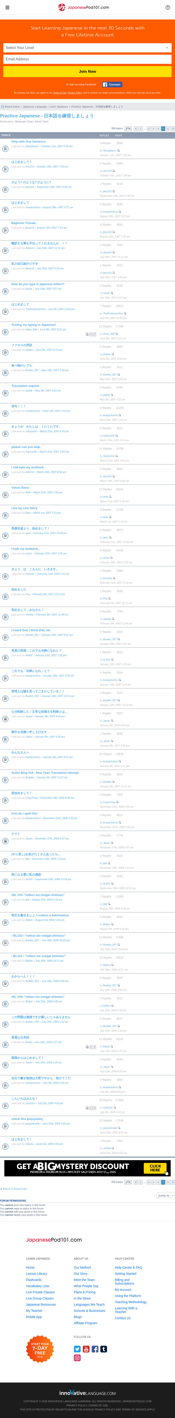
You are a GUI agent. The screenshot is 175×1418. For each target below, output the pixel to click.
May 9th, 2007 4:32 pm (48, 390)
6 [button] (158, 128)
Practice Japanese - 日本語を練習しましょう (97, 106)
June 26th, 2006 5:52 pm (56, 1123)
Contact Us (123, 1318)
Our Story (81, 1273)
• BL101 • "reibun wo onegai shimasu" (38, 956)
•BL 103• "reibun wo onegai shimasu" (38, 895)
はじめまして (20, 202)
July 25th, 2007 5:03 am (50, 268)
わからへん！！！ (23, 976)
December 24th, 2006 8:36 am (57, 797)
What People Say (86, 1286)
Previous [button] (136, 128)
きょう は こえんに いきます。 (35, 569)
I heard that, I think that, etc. (31, 630)
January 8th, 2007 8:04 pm (50, 716)
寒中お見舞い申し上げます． (30, 732)
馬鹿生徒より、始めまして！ (30, 528)
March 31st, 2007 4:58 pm (54, 451)
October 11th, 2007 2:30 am (57, 146)
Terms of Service (134, 1409)
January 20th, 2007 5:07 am (57, 635)
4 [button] (148, 128)
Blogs (78, 1317)
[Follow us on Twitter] (77, 1349)
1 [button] (141, 128)
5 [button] (153, 128)
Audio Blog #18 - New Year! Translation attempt (45, 772)
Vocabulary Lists (37, 1286)
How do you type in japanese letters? (37, 284)
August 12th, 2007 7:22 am (52, 227)
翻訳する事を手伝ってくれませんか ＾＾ (39, 243)
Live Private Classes (40, 1292)
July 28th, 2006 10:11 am (50, 960)
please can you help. (26, 447)
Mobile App (34, 1317)
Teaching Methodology (131, 1302)
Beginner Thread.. (24, 223)
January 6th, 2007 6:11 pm (58, 757)
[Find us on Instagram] (77, 1357)
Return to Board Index (15, 1188)
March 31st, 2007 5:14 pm (54, 431)
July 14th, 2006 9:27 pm (48, 1042)
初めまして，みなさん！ (27, 610)
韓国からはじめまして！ (27, 1057)
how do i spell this (24, 813)
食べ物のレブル (21, 365)
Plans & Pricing (84, 1292)
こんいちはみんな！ (24, 1098)
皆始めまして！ (21, 793)
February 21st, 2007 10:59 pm (50, 533)
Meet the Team (84, 1280)
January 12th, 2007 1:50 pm (51, 655)
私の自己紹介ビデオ (24, 263)
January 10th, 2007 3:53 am (58, 675)
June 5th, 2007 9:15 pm (49, 349)
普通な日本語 (20, 1037)
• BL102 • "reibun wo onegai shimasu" (38, 935)
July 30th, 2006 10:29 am (56, 940)
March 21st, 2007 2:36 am (48, 492)
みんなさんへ (20, 752)
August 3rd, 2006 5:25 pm (50, 920)
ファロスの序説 (21, 345)
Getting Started (125, 1273)
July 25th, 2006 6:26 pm (49, 1001)
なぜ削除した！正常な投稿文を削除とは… (39, 711)
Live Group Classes (40, 1298)
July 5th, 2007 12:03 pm (61, 309)
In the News (82, 1298)
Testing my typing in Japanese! (33, 324)
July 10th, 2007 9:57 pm (48, 288)
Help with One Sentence (28, 141)
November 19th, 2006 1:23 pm (49, 858)
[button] (168, 7)
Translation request (25, 386)
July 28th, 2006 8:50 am (55, 981)
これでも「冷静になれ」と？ (30, 671)
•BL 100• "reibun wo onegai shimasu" (38, 996)
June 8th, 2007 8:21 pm (53, 329)
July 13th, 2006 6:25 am (48, 1062)
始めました (18, 589)
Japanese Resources (41, 1304)
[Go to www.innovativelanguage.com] (87, 1392)
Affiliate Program (85, 1323)
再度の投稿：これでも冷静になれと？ (36, 650)
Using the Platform (128, 1296)
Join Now (87, 71)
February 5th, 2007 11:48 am (52, 614)
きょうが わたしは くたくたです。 (36, 426)
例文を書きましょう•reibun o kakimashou (40, 915)
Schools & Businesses (90, 1311)
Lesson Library (36, 1273)
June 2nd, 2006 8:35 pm (49, 1144)
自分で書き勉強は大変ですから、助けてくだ (41, 1078)
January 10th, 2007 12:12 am (58, 696)
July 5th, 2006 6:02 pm (55, 1082)
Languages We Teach (89, 1304)
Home (30, 1267)
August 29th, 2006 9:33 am (47, 899)
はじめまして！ (21, 162)
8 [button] (168, 128)
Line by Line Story (24, 508)
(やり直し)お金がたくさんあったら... (35, 854)
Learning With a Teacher (126, 1310)
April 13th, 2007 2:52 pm (56, 411)
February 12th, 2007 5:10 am (53, 573)
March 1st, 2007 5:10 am (47, 512)
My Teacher (34, 1311)
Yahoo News (20, 487)
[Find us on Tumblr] (103, 1349)
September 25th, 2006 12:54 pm (53, 879)
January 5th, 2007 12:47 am (52, 777)
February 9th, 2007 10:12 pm (49, 594)
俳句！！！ (18, 406)
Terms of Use (60, 93)
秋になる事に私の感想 (26, 874)
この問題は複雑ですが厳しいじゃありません (41, 1017)
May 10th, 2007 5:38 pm (55, 370)
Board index (12, 106)
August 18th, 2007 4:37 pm (58, 207)
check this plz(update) (27, 1119)
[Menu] (7, 7)
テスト (15, 834)
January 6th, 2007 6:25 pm (50, 736)
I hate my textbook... (25, 548)
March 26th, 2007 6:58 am (51, 472)
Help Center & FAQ (128, 1267)
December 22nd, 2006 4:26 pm (60, 818)
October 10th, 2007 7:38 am (52, 166)
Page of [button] (128, 128)
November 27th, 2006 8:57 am (52, 838)
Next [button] (173, 128)
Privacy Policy (75, 93)
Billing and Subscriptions (124, 1281)
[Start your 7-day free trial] (40, 1349)
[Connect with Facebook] (112, 84)
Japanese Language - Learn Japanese (45, 106)
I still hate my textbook (27, 467)
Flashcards (33, 1280)
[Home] (83, 11)
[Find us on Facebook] (95, 1349)
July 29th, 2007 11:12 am (51, 248)
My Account (123, 1289)
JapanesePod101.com (137, 1401)
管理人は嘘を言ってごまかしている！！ (38, 691)
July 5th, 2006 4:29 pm (50, 1103)
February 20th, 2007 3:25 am (51, 553)
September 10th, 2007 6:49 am (54, 187)
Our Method (82, 1267)
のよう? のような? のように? (31, 182)
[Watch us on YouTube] (86, 1349)
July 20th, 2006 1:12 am (55, 1021)
